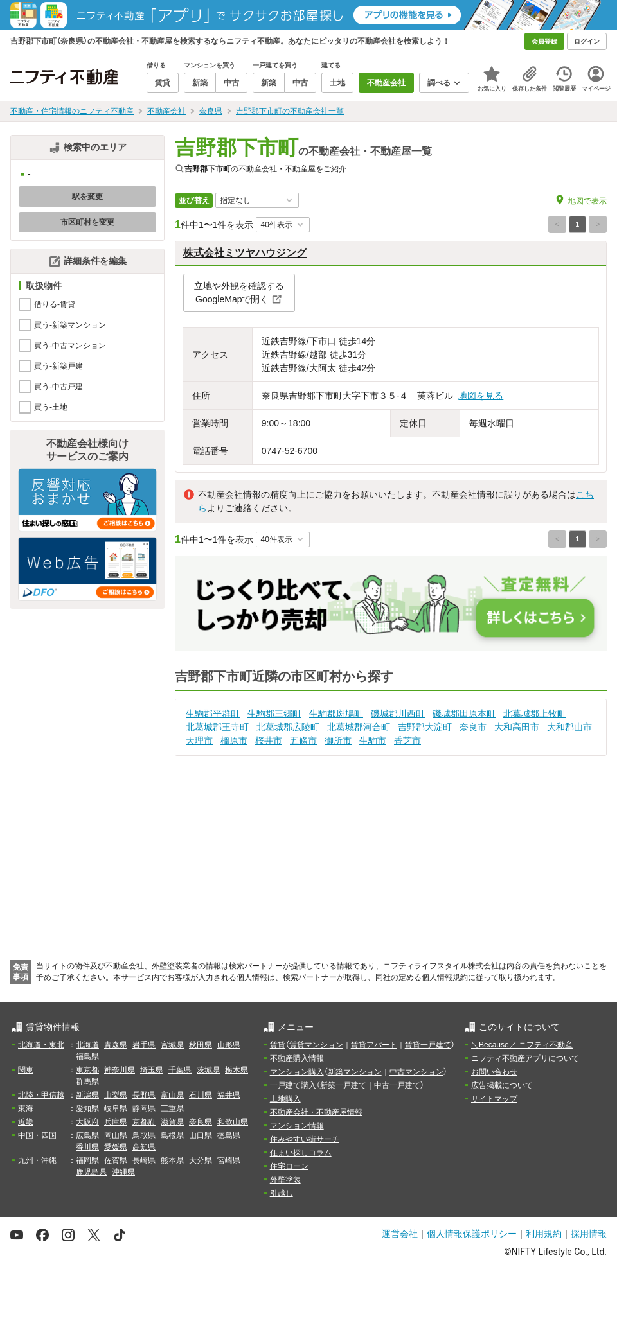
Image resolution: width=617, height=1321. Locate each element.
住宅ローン (289, 1166)
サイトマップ (494, 1098)
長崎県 (144, 1160)
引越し (281, 1193)
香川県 (87, 1146)
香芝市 (407, 740)
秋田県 (200, 1044)
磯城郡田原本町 (464, 713)
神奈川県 (119, 1069)
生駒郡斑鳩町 (336, 713)
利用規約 (544, 1234)
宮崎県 (228, 1160)
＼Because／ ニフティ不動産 (522, 1044)
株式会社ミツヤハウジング (245, 252)
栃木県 (236, 1069)
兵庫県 (115, 1121)
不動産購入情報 (297, 1058)
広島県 (87, 1135)
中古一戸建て (397, 1085)
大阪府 (87, 1121)
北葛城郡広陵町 (287, 727)
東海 (25, 1108)
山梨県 (115, 1094)
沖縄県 (123, 1172)
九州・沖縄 (37, 1160)
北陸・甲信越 (41, 1094)
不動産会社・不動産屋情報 (316, 1112)
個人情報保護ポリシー (472, 1234)
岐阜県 (115, 1108)
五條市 (303, 740)
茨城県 (208, 1069)
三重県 (172, 1108)
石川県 (200, 1094)
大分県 (200, 1160)
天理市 (199, 740)
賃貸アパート (374, 1044)
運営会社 (400, 1234)
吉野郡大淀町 (425, 727)
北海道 (87, 1044)
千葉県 (180, 1069)
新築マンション (355, 1071)
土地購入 (285, 1098)
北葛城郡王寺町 (217, 727)
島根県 (172, 1135)
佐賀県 (115, 1160)
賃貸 (277, 1044)
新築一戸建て (343, 1085)
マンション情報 (297, 1125)
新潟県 (87, 1094)
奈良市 (473, 727)
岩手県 (144, 1044)
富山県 (172, 1094)
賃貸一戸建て (428, 1044)
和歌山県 (232, 1121)
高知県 (144, 1146)
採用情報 (589, 1234)
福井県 (228, 1094)
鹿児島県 (91, 1172)
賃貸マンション (316, 1044)
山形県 (228, 1044)
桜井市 (268, 740)
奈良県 (200, 1121)
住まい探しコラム (301, 1152)
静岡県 (144, 1108)
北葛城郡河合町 (358, 727)
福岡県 (87, 1160)
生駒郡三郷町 (274, 713)
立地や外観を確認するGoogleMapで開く (239, 292)
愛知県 (87, 1108)
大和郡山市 (569, 727)
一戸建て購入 (293, 1085)
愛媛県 (115, 1146)
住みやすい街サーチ (304, 1139)
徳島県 (228, 1135)
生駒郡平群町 (213, 713)
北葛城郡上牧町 (534, 713)
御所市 (338, 740)
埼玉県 (151, 1069)
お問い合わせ (494, 1071)
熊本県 (172, 1160)
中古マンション (416, 1071)
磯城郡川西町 (398, 713)
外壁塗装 (285, 1179)
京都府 (144, 1121)
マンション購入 (297, 1071)
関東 (25, 1069)
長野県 (144, 1094)
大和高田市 (516, 727)
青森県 (115, 1044)
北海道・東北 (41, 1044)
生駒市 (372, 740)
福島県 (87, 1056)
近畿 (25, 1121)
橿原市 (233, 740)
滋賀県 (172, 1121)
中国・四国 (37, 1135)
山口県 (200, 1135)
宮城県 (172, 1044)
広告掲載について (502, 1085)
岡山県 (115, 1135)
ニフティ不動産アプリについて (525, 1058)
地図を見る (480, 395)
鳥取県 (144, 1135)
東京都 (87, 1069)
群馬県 (87, 1081)
